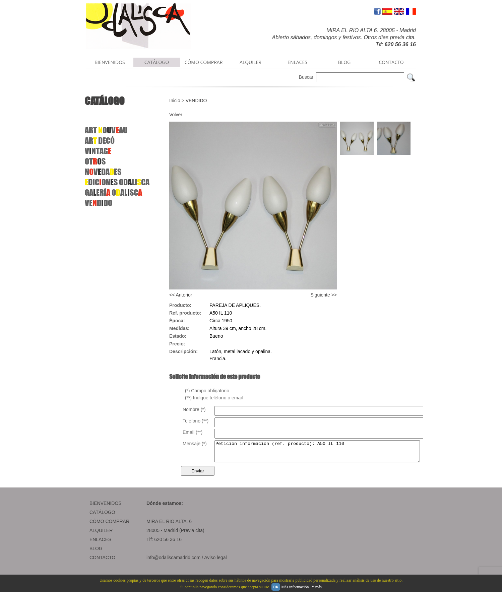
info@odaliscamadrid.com (173, 561)
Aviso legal (215, 561)
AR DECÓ (100, 140)
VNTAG (98, 151)
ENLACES (297, 62)
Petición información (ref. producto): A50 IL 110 (329, 453)
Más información (295, 587)
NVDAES (103, 172)
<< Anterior (180, 295)
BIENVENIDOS (110, 62)
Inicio (174, 100)
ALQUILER (250, 62)
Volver (175, 114)
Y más (316, 587)
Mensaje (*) (195, 443)
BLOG (344, 62)
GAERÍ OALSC (113, 192)
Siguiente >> (323, 295)
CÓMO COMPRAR (204, 62)
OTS (95, 161)
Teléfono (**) (195, 420)
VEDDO (98, 203)
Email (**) (192, 432)
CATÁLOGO (156, 62)
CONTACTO (391, 62)
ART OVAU (106, 130)
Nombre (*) (194, 409)
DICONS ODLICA (117, 182)
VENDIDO (196, 100)
